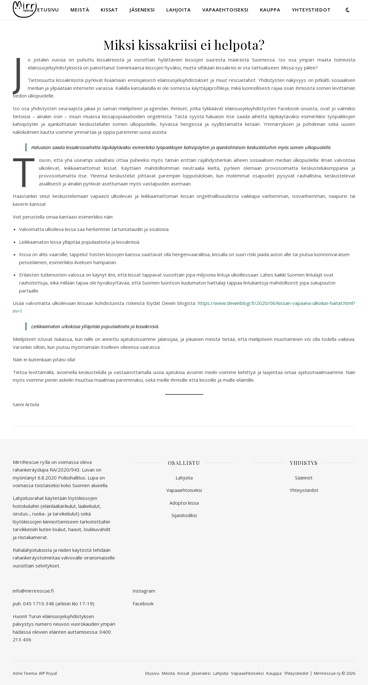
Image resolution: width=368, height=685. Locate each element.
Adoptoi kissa (184, 503)
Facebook (143, 603)
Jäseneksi (142, 9)
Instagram (144, 591)
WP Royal (48, 673)
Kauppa (270, 9)
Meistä (79, 9)
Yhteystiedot (311, 9)
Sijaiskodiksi (184, 515)
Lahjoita (178, 9)
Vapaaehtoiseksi (225, 9)
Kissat (109, 9)
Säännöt (304, 477)
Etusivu (48, 9)
